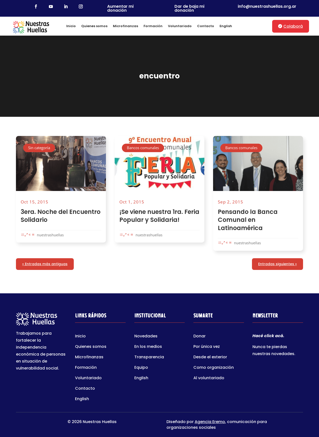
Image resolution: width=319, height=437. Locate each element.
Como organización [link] (213, 368)
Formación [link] (153, 26)
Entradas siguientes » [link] (277, 263)
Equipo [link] (141, 368)
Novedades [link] (146, 336)
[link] (35, 6)
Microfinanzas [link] (125, 26)
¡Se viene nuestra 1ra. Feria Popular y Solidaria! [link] (159, 216)
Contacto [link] (205, 26)
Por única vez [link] (206, 347)
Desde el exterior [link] (210, 357)
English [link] (226, 26)
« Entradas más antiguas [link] (45, 263)
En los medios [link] (148, 347)
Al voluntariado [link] (208, 378)
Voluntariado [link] (180, 26)
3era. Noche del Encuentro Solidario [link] (60, 216)
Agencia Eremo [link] (210, 422)
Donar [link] (199, 336)
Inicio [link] (71, 26)
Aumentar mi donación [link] (120, 8)
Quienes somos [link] (94, 26)
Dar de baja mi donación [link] (189, 8)
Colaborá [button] (293, 26)
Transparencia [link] (149, 357)
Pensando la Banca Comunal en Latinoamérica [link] (248, 220)
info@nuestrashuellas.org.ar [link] (267, 6)
